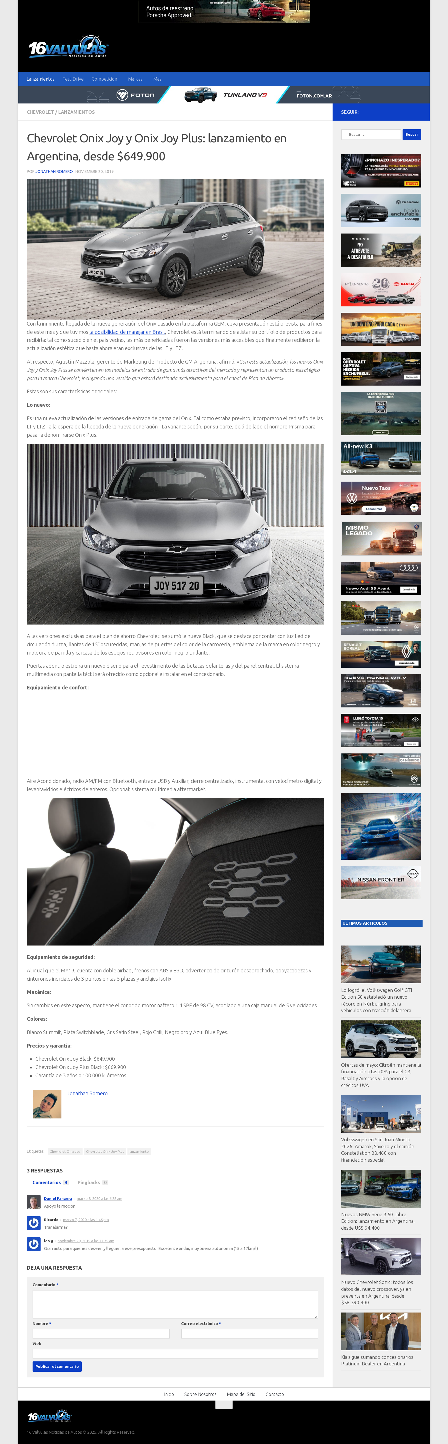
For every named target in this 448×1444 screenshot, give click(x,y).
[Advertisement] (175, 737)
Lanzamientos (41, 78)
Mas (157, 78)
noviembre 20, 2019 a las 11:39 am (86, 1241)
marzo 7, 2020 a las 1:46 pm (86, 1220)
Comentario (45, 1285)
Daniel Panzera (58, 1198)
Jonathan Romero (54, 171)
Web (37, 1343)
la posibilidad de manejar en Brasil (127, 332)
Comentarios (49, 1182)
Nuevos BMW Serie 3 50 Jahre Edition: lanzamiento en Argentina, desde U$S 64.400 (378, 1221)
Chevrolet (40, 112)
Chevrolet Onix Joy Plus (105, 1151)
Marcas (135, 78)
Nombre (42, 1323)
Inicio (169, 1394)
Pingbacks (91, 1182)
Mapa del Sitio (241, 1394)
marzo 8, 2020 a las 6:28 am (99, 1198)
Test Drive (73, 78)
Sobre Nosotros (200, 1394)
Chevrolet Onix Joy (65, 1151)
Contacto (275, 1394)
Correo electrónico (201, 1323)
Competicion (104, 78)
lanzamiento (139, 1151)
